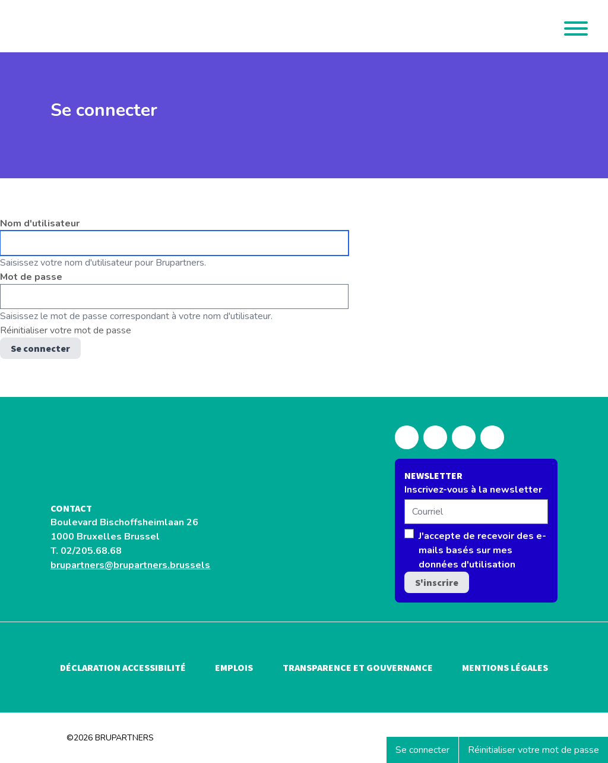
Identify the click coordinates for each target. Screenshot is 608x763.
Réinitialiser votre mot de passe (533, 749)
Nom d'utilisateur (40, 223)
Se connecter (426, 753)
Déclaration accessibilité (123, 667)
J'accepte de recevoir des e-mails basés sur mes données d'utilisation (482, 550)
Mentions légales (505, 667)
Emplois (234, 667)
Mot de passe (31, 276)
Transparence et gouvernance (358, 667)
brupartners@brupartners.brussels (130, 565)
